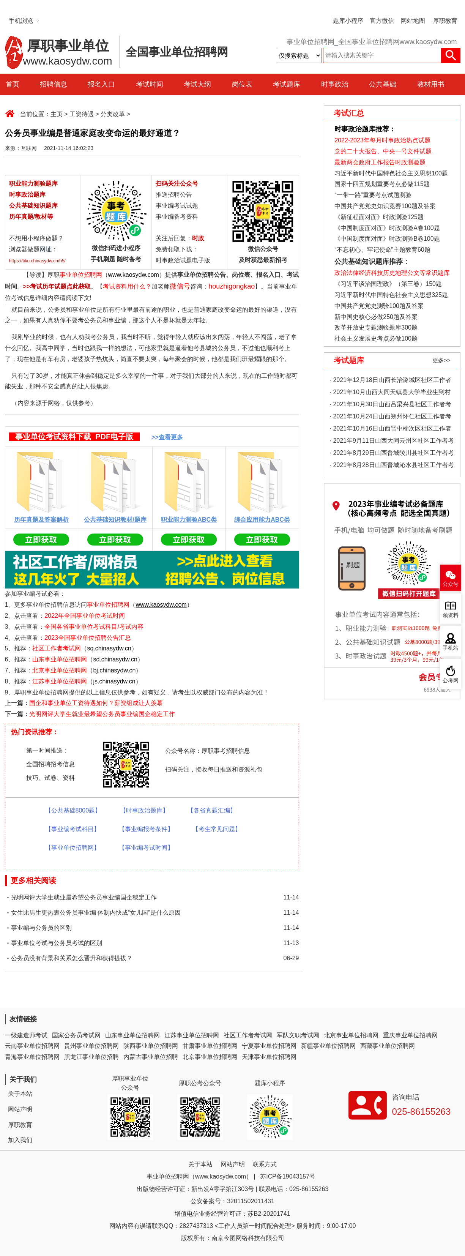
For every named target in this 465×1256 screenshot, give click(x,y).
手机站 (451, 648)
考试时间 (149, 84)
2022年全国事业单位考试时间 (84, 615)
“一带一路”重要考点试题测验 (372, 195)
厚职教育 (445, 20)
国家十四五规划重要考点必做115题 (382, 184)
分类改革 (113, 114)
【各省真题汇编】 (212, 810)
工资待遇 (81, 114)
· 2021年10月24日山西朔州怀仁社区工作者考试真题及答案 (390, 418)
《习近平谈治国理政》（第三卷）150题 (385, 284)
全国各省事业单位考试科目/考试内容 (93, 626)
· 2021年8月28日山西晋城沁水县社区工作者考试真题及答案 (392, 466)
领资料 (451, 615)
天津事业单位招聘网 (269, 1057)
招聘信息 (53, 84)
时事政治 (334, 84)
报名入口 (101, 84)
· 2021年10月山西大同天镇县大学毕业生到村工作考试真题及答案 (390, 393)
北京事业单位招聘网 (351, 1035)
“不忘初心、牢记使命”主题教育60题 (381, 249)
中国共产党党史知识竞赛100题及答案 (385, 206)
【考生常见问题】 (216, 829)
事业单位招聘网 (81, 274)
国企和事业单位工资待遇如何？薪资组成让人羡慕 (96, 703)
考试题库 (286, 84)
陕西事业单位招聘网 (150, 1046)
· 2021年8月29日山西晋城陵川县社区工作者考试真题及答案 (392, 454)
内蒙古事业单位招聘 (150, 1057)
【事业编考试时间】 (146, 847)
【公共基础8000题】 (73, 810)
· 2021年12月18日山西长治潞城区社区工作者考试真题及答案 (390, 381)
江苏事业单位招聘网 (191, 1035)
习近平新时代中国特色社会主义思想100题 (391, 173)
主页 (56, 114)
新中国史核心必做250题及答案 (376, 317)
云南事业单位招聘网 (32, 1046)
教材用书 (431, 84)
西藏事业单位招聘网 (387, 1046)
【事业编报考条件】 (146, 829)
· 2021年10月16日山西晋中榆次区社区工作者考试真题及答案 (390, 430)
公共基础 (382, 84)
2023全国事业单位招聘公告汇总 (87, 637)
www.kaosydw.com (133, 274)
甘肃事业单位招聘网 (210, 1046)
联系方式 (264, 1164)
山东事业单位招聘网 (132, 1035)
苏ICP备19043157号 (287, 1176)
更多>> (441, 360)
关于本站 (20, 1093)
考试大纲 (197, 84)
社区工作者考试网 (56, 648)
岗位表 (242, 84)
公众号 (451, 584)
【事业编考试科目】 (72, 829)
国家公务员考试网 (76, 1035)
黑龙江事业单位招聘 (91, 1057)
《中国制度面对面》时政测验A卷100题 (387, 228)
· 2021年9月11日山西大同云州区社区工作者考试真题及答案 (392, 442)
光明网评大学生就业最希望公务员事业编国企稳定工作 (102, 714)
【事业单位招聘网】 (72, 847)
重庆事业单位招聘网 (410, 1035)
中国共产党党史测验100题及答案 (379, 306)
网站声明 (20, 1109)
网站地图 (413, 20)
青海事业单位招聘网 (32, 1057)
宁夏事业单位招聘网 (269, 1046)
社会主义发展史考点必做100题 (376, 338)
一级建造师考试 (26, 1035)
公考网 (451, 680)
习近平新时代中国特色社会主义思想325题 (391, 295)
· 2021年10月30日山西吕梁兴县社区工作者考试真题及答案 (390, 405)
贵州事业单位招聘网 (91, 1046)
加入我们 (20, 1140)
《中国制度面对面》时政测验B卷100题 (387, 238)
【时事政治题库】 (144, 810)
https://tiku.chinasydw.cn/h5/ (37, 261)
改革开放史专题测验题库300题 (375, 327)
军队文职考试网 (298, 1035)
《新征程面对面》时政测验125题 (379, 217)
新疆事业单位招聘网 (328, 1046)
